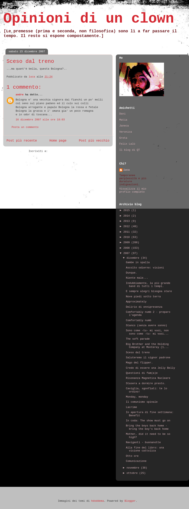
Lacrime (131, 407)
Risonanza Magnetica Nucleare (148, 378)
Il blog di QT (129, 150)
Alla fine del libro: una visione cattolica (145, 449)
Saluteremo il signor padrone (148, 357)
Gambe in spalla (138, 262)
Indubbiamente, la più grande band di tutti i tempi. (148, 285)
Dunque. (131, 272)
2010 (127, 237)
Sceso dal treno (138, 352)
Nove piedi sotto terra (143, 296)
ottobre (133, 473)
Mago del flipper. (139, 362)
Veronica (125, 131)
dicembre (134, 257)
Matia (123, 119)
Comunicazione (136, 461)
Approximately (136, 301)
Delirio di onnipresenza (144, 306)
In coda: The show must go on (148, 420)
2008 (127, 248)
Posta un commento (25, 127)
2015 (127, 210)
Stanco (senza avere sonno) (146, 325)
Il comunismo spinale (142, 401)
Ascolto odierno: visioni (145, 267)
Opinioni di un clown (88, 19)
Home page (57, 141)
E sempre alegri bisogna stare (149, 291)
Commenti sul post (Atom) (68, 151)
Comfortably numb (138, 320)
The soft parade (138, 338)
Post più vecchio (94, 141)
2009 (127, 242)
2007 (127, 253)
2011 (127, 231)
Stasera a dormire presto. (145, 383)
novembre (134, 467)
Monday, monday (137, 396)
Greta (123, 138)
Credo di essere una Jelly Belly (150, 367)
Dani (122, 113)
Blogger (130, 500)
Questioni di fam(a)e (142, 373)
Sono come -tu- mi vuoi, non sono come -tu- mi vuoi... (147, 332)
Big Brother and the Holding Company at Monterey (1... (147, 346)
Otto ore (132, 456)
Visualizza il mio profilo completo (132, 190)
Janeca (124, 125)
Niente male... (137, 277)
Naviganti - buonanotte (143, 442)
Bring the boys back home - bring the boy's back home (147, 427)
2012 (127, 226)
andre (20, 94)
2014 (127, 215)
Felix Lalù (127, 143)
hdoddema (97, 500)
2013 (127, 221)
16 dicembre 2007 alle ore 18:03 (40, 119)
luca (126, 169)
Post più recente (22, 141)
